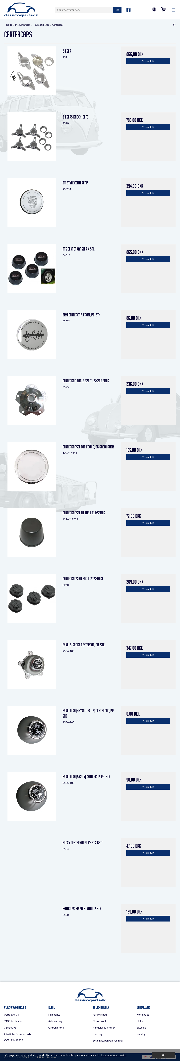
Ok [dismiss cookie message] (163, 1055)
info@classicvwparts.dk (17, 1034)
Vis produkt (148, 61)
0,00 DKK (163, 9)
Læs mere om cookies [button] (113, 1055)
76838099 (10, 1027)
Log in (154, 9)
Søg (117, 9)
